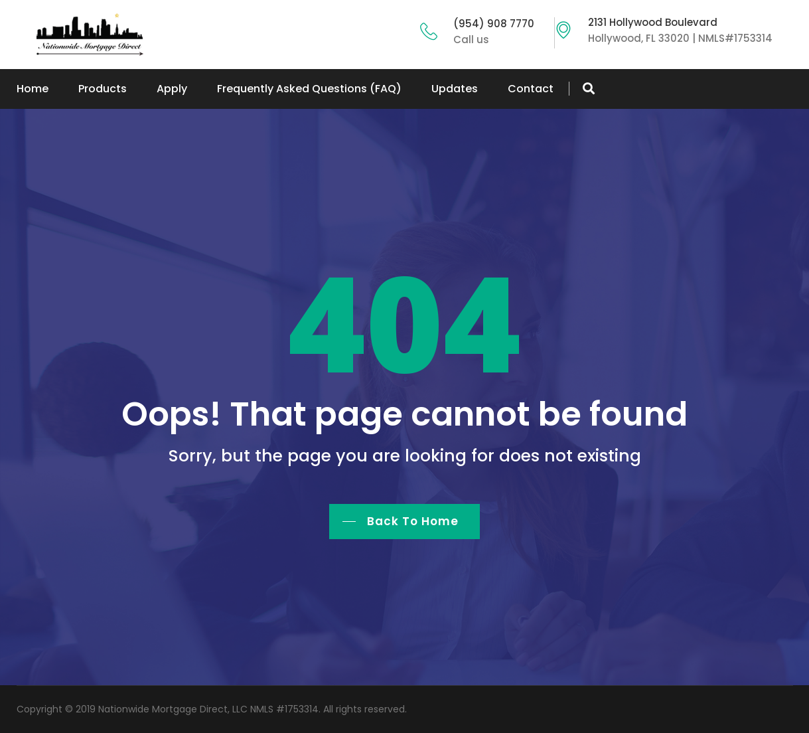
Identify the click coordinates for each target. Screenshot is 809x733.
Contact (530, 88)
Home (32, 88)
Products (102, 88)
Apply (172, 88)
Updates (454, 88)
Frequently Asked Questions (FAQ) (309, 88)
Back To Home (413, 521)
